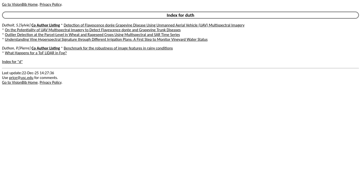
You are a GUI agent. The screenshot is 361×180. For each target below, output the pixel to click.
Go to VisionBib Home (20, 4)
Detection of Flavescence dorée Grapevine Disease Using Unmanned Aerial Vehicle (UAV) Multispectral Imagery (154, 25)
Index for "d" (12, 61)
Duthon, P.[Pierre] (16, 48)
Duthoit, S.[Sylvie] (16, 25)
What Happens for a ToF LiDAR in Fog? (36, 52)
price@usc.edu (21, 77)
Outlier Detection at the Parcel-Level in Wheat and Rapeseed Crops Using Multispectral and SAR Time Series (92, 34)
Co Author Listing (46, 25)
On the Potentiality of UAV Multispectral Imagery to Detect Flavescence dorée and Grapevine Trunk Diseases (93, 30)
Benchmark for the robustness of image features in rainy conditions (118, 48)
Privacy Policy (50, 4)
